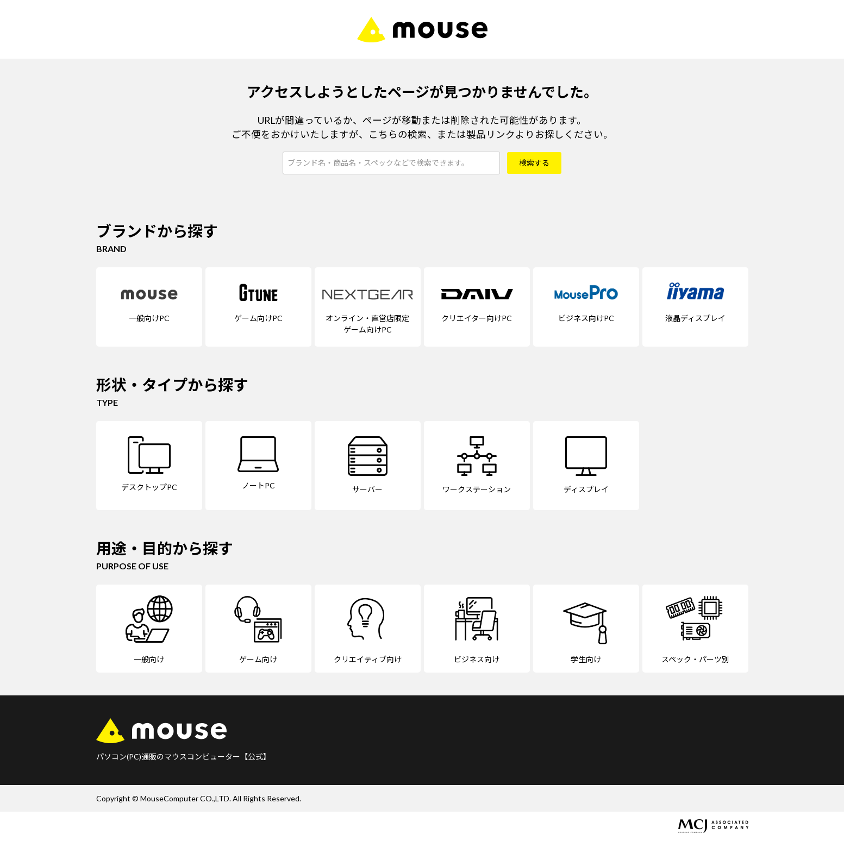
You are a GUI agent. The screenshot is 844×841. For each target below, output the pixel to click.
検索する (534, 162)
